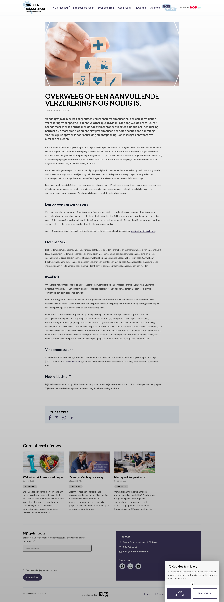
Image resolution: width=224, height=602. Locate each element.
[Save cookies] (179, 593)
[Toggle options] (192, 584)
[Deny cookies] (205, 593)
